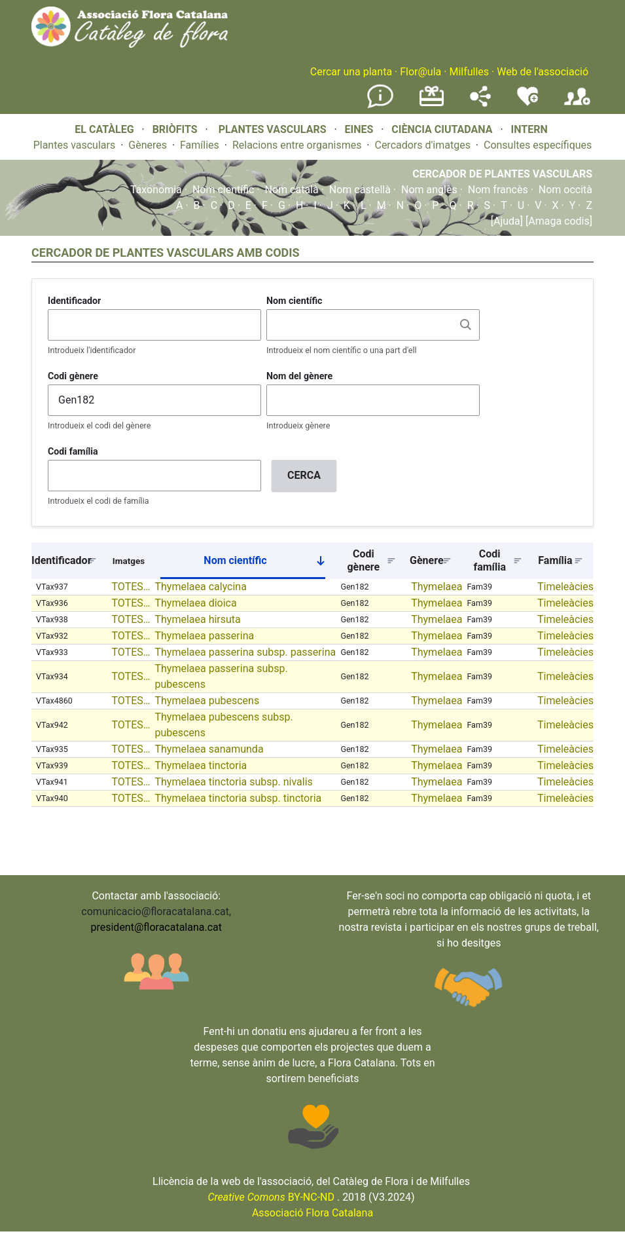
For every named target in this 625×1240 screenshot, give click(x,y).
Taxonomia (156, 189)
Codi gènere (73, 376)
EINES (358, 129)
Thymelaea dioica (195, 603)
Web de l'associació (542, 72)
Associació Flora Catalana (312, 1213)
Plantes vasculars (74, 145)
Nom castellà (360, 189)
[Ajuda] (507, 221)
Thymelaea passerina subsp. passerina (245, 652)
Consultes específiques (538, 145)
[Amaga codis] (557, 221)
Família (555, 560)
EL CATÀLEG (104, 129)
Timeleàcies (565, 586)
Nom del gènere (299, 376)
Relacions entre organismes (297, 145)
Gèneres (147, 145)
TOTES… (131, 586)
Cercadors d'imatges (422, 145)
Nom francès (498, 189)
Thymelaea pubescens (206, 700)
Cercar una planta (351, 72)
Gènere (427, 560)
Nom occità (565, 189)
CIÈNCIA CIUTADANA (441, 129)
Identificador (74, 300)
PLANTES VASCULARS (273, 129)
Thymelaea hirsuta (197, 619)
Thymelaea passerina (204, 635)
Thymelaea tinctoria (200, 765)
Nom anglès (429, 189)
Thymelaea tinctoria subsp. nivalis (233, 782)
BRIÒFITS (176, 129)
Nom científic (223, 189)
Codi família (73, 451)
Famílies (199, 145)
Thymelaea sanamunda (208, 749)
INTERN (528, 129)
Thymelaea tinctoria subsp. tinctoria (237, 798)
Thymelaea (436, 586)
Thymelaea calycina (200, 586)
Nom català (292, 189)
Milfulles (469, 72)
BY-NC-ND (270, 1197)
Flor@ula (420, 72)
